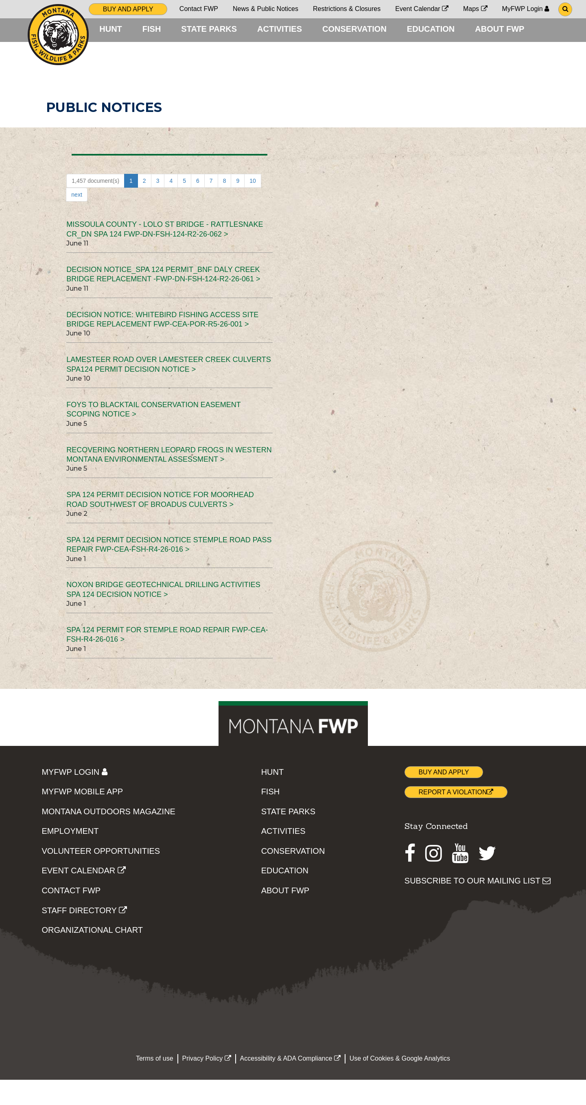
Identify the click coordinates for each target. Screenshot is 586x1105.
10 (252, 206)
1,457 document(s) (95, 206)
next (76, 220)
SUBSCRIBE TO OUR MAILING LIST (478, 905)
